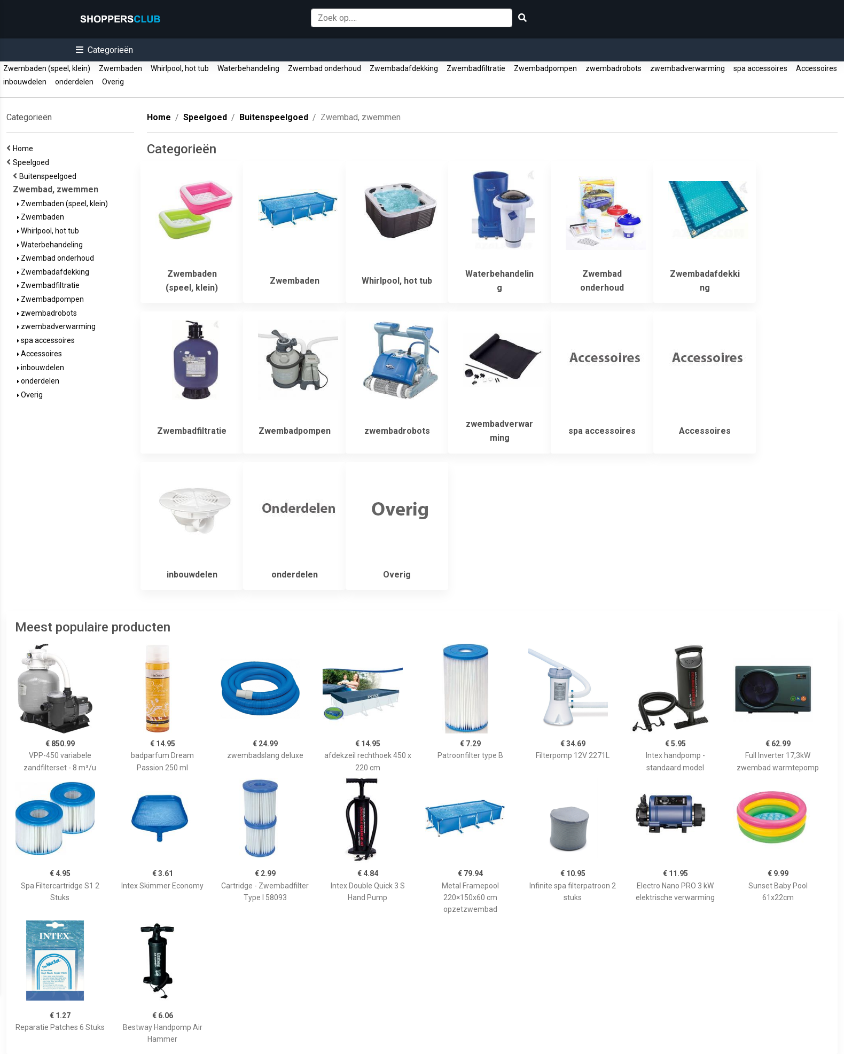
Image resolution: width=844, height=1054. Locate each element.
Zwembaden (120, 68)
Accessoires (816, 68)
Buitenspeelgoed (49, 176)
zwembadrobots (613, 68)
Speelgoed (32, 162)
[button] (104, 50)
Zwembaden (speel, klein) (46, 68)
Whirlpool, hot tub (179, 68)
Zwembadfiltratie (476, 68)
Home (24, 148)
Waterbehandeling (248, 68)
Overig (113, 81)
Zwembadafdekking (403, 68)
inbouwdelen (25, 81)
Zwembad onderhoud (324, 68)
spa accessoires (760, 68)
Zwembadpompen (545, 68)
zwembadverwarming (687, 68)
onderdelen (74, 81)
